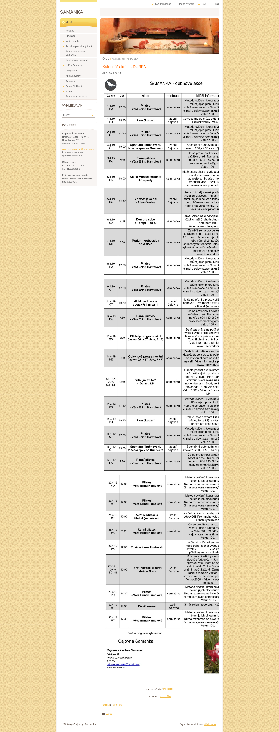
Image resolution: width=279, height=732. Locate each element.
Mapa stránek (186, 4)
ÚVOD (105, 58)
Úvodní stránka (163, 4)
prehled (117, 704)
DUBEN (168, 689)
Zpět (109, 713)
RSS (204, 4)
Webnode (210, 724)
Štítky (106, 704)
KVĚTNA (165, 696)
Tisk (216, 4)
